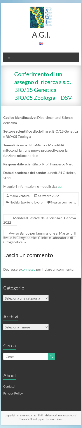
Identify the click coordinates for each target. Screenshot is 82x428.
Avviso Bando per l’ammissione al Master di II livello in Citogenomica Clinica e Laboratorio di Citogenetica (39, 237)
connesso (28, 269)
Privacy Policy (13, 393)
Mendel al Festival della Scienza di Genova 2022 (39, 220)
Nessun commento (63, 202)
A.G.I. (41, 34)
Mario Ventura (20, 196)
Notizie (14, 202)
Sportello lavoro (32, 202)
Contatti (9, 386)
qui (60, 186)
